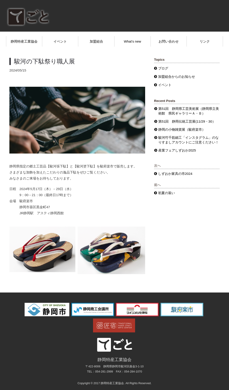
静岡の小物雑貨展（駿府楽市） (181, 129)
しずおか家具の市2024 (175, 174)
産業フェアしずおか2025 (177, 150)
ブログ (163, 68)
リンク (205, 41)
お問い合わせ (169, 41)
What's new (132, 41)
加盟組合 (96, 41)
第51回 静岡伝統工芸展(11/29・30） (187, 121)
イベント (60, 41)
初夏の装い (166, 193)
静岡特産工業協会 (24, 41)
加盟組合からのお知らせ (176, 76)
